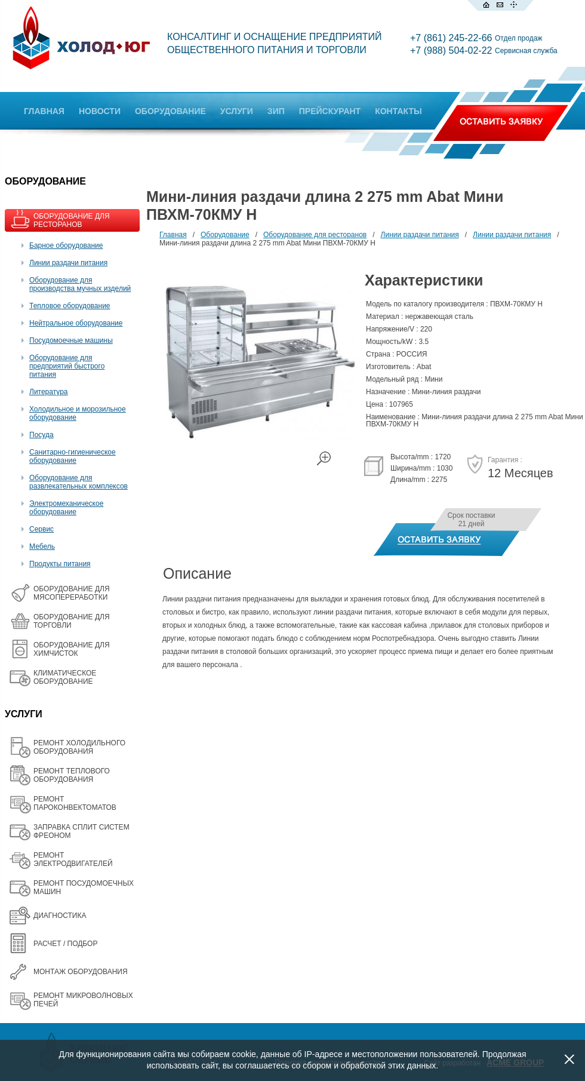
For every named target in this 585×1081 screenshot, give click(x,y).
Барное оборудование (66, 245)
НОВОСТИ (100, 111)
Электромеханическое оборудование (66, 507)
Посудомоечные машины (71, 340)
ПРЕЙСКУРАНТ (330, 111)
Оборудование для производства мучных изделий (80, 284)
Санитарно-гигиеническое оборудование (72, 456)
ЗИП (276, 111)
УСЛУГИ (236, 111)
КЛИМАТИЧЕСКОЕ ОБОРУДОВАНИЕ (64, 677)
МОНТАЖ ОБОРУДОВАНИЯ (80, 972)
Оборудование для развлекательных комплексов (78, 482)
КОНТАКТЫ (398, 111)
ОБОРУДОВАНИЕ (170, 111)
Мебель (42, 546)
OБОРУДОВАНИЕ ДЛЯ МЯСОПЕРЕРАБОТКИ (71, 593)
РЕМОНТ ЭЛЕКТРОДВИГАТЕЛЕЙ (73, 859)
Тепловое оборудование (69, 306)
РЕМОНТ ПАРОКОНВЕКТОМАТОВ (74, 803)
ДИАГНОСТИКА (59, 915)
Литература (48, 392)
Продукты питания (60, 564)
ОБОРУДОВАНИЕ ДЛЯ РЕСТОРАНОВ (71, 220)
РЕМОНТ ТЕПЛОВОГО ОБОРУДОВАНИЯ (71, 775)
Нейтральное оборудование (75, 323)
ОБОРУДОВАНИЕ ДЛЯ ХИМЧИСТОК (71, 649)
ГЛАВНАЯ (44, 111)
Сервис (41, 529)
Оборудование (225, 235)
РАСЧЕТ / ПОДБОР (65, 943)
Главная (173, 235)
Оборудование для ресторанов (315, 235)
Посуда (41, 435)
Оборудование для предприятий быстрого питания (66, 366)
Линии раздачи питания (68, 263)
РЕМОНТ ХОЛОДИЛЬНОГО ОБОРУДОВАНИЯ (79, 747)
